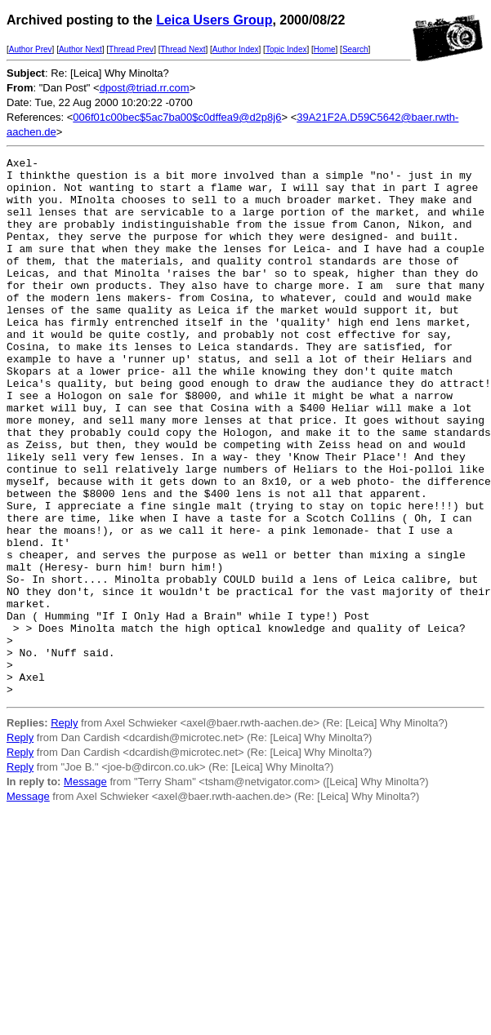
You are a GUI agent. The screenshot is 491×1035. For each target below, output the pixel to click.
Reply (64, 830)
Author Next (80, 49)
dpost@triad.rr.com (145, 88)
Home (325, 49)
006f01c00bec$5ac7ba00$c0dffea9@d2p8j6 (177, 117)
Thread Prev (131, 49)
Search (355, 49)
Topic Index (286, 49)
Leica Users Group (214, 20)
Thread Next (182, 49)
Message (85, 889)
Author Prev (30, 49)
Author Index (235, 49)
